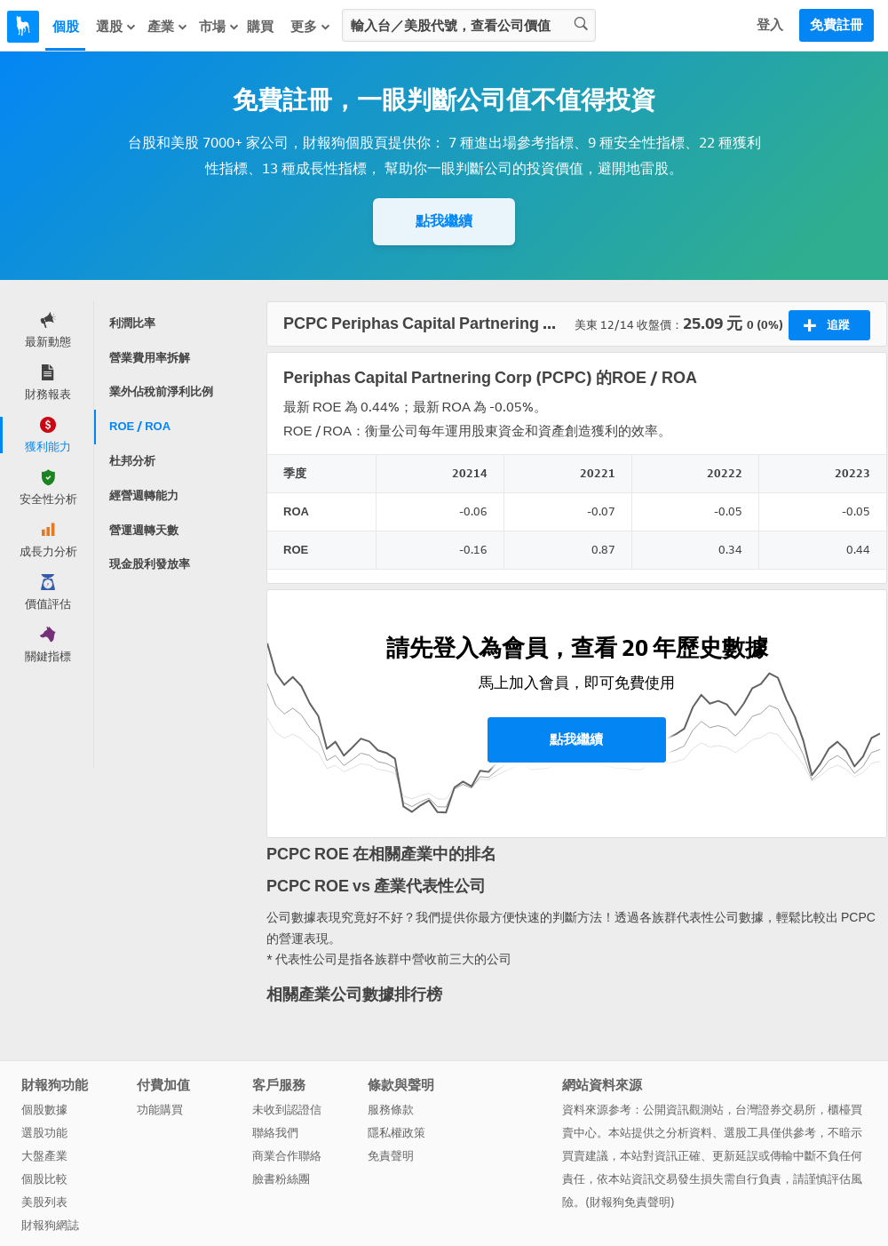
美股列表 (44, 1202)
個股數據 (44, 1109)
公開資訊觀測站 (683, 1109)
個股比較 (44, 1179)
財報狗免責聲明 (630, 1202)
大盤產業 (44, 1155)
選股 (116, 27)
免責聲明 (391, 1155)
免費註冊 (836, 25)
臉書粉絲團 (281, 1179)
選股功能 (44, 1132)
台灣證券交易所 (775, 1109)
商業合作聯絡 (286, 1155)
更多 (310, 27)
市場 (219, 27)
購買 (260, 27)
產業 (167, 27)
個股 (65, 27)
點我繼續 (444, 220)
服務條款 (391, 1109)
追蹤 (826, 325)
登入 (770, 25)
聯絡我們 (275, 1132)
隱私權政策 (396, 1132)
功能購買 (160, 1109)
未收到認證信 (286, 1109)
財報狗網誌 (50, 1225)
